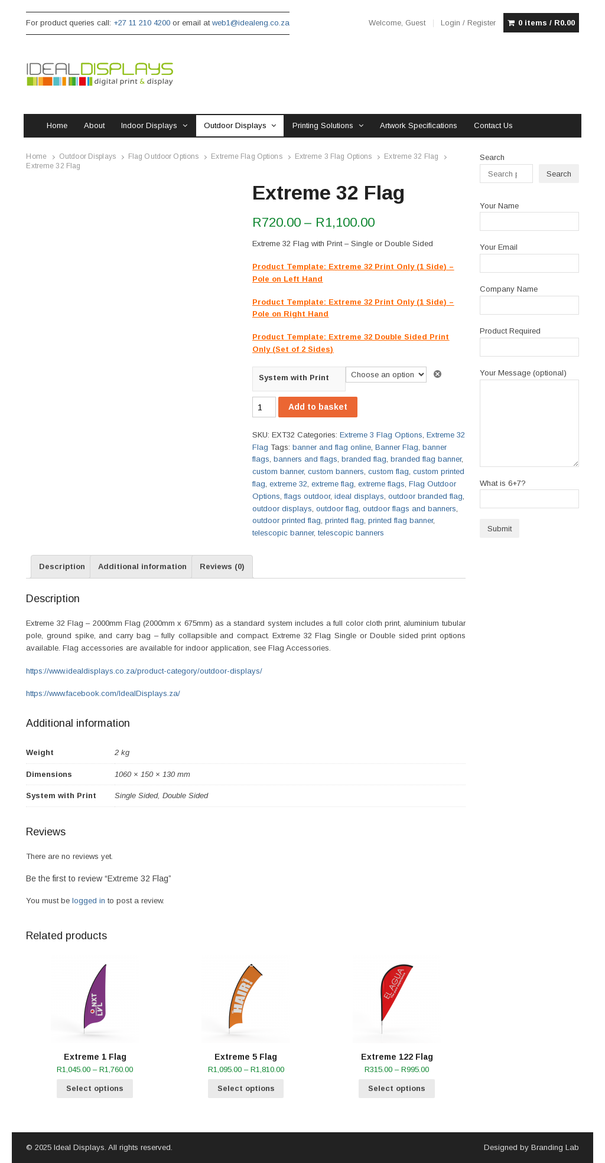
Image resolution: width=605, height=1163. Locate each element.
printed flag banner (400, 520)
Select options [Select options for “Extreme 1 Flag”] (94, 1088)
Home (57, 125)
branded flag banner (426, 459)
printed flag (344, 520)
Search (492, 157)
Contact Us (493, 125)
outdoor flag (337, 508)
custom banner (278, 471)
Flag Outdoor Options (163, 156)
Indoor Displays (149, 125)
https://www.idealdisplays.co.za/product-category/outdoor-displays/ (144, 671)
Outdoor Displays (235, 125)
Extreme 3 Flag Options (333, 156)
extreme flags (381, 483)
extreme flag (332, 483)
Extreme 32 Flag (411, 156)
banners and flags (305, 459)
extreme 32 (288, 483)
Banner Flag (396, 447)
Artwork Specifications (418, 125)
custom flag (388, 471)
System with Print (294, 377)
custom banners (336, 471)
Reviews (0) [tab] (222, 566)
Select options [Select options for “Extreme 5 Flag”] (246, 1088)
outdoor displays (282, 508)
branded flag (363, 459)
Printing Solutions (322, 125)
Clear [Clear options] (439, 374)
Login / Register (468, 22)
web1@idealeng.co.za (251, 22)
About (94, 125)
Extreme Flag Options (246, 156)
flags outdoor (307, 496)
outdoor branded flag (425, 496)
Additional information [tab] (142, 566)
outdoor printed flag (286, 520)
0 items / (546, 23)
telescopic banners (351, 532)
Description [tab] (62, 566)
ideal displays (359, 496)
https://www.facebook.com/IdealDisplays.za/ (103, 693)
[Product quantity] (264, 407)
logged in (88, 900)
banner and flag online (331, 447)
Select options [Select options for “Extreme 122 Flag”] (396, 1088)
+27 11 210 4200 (141, 22)
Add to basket (317, 406)
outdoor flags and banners (409, 508)
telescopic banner (283, 532)
